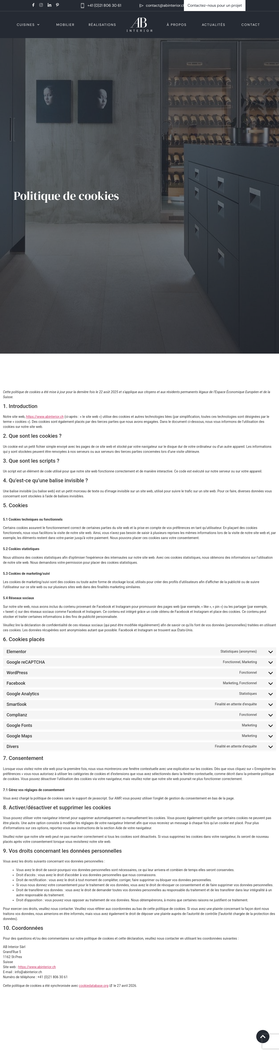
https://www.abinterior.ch (45, 417)
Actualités (213, 25)
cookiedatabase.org (93, 986)
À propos (177, 25)
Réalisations (102, 25)
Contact (250, 25)
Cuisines (28, 24)
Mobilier (65, 25)
